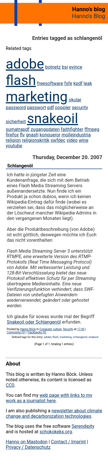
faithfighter (72, 129)
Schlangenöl (20, 166)
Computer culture (50, 329)
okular (75, 100)
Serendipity (82, 426)
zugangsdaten (45, 129)
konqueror (49, 135)
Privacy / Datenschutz (28, 447)
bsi (65, 67)
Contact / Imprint (68, 441)
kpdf (78, 83)
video (72, 140)
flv (22, 135)
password (16, 107)
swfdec (58, 140)
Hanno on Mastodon (27, 441)
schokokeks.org (55, 431)
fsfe (68, 83)
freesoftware (50, 83)
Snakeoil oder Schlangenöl (34, 322)
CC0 (10, 385)
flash (21, 80)
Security (68, 329)
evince (75, 67)
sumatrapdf (17, 129)
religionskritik (35, 140)
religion (13, 140)
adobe (25, 64)
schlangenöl (80, 337)
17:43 (80, 329)
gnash (32, 135)
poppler (63, 107)
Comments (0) (16, 332)
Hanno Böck (28, 329)
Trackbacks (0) (36, 332)
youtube (14, 145)
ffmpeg (91, 129)
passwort (36, 107)
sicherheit (16, 121)
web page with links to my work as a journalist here (49, 397)
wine (83, 140)
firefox (12, 135)
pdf (50, 107)
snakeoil (52, 118)
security (80, 107)
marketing (37, 96)
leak (88, 83)
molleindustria (76, 135)
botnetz (53, 67)
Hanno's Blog (88, 16)
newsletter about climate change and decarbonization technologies (54, 413)
